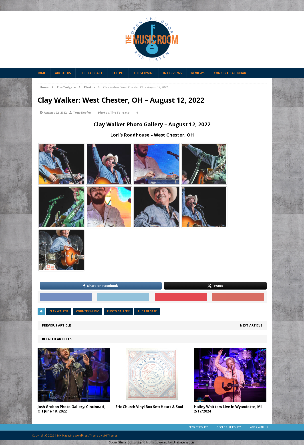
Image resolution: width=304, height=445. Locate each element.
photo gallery (118, 311)
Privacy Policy (198, 427)
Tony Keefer (82, 112)
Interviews (172, 73)
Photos (103, 112)
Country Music (87, 311)
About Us (63, 73)
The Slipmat (143, 73)
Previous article (56, 325)
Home (41, 73)
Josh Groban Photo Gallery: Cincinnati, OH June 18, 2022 (71, 409)
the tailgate (147, 311)
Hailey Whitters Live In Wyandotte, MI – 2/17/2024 (229, 409)
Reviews (198, 73)
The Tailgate (91, 73)
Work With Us (259, 427)
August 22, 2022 (55, 112)
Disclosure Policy (229, 427)
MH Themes (110, 435)
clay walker (58, 311)
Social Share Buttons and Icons (131, 442)
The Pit (118, 73)
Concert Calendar (230, 73)
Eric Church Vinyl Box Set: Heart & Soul (149, 406)
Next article (251, 325)
